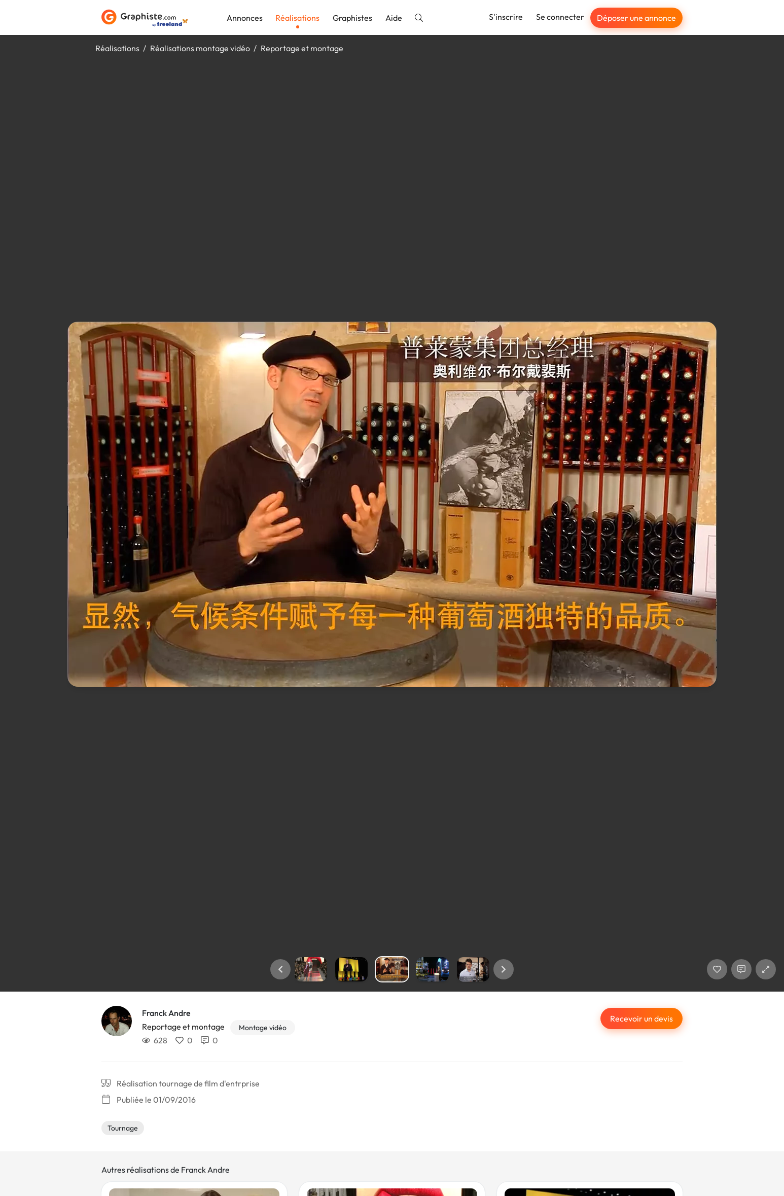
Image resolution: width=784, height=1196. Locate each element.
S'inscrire (506, 17)
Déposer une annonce (636, 18)
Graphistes (352, 18)
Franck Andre (166, 1013)
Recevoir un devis (641, 1018)
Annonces (245, 18)
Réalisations (297, 18)
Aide (393, 18)
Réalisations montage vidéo (200, 48)
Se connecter (560, 17)
